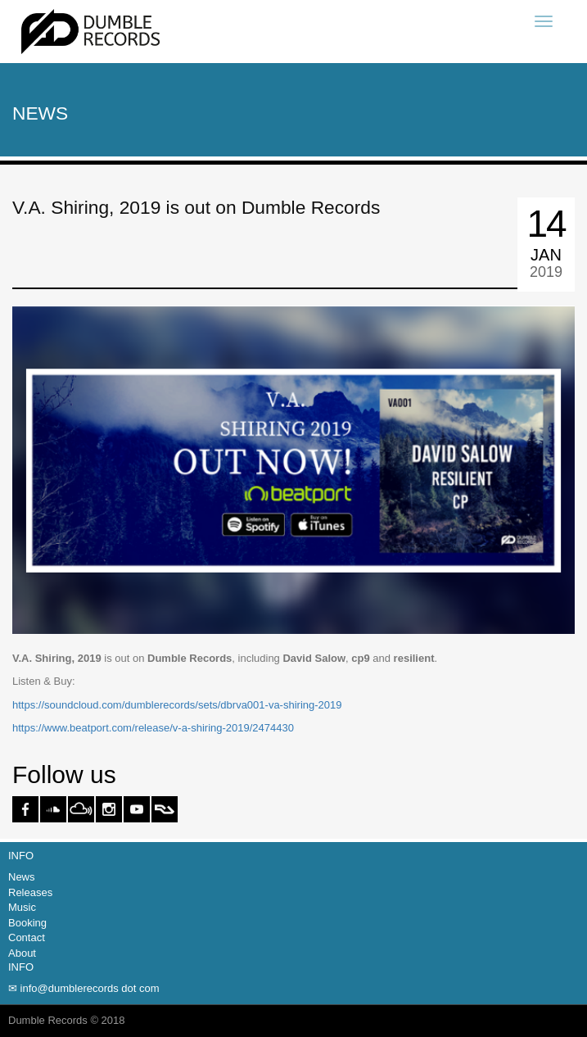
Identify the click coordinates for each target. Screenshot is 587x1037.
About (22, 953)
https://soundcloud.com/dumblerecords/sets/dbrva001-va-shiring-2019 (177, 705)
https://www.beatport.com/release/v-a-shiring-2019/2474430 (153, 728)
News (21, 877)
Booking (27, 923)
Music (22, 907)
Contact (26, 937)
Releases (30, 892)
